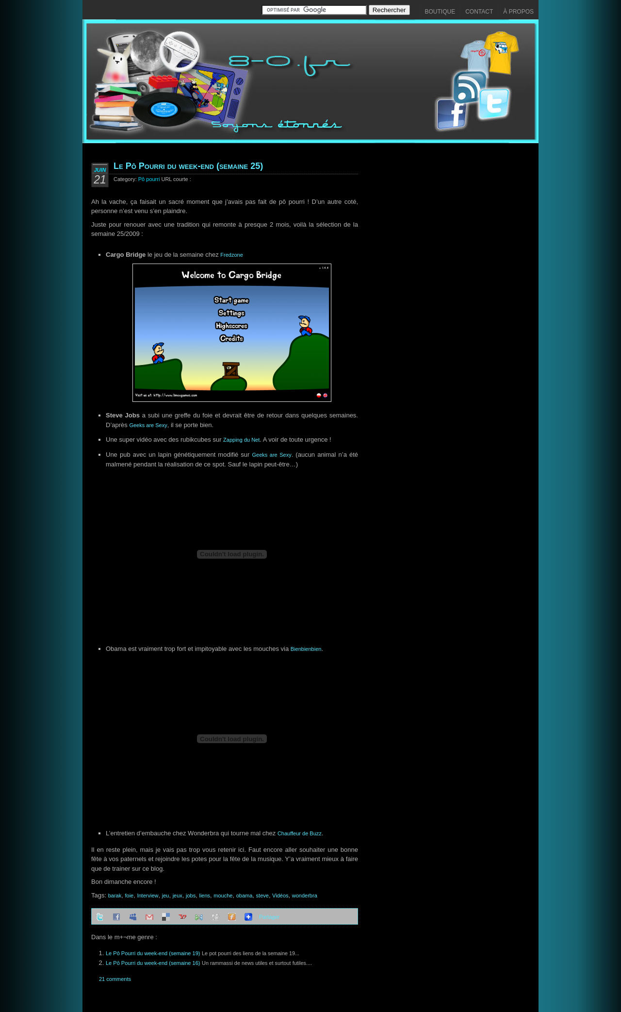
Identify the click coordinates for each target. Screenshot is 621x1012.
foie (129, 895)
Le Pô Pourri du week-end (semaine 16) (153, 963)
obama (244, 895)
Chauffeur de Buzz (300, 833)
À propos (518, 11)
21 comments (115, 979)
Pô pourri (149, 179)
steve (262, 895)
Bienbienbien (306, 649)
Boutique (440, 11)
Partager (269, 917)
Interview (147, 895)
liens (204, 895)
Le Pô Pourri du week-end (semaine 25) (188, 166)
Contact (479, 11)
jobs (191, 895)
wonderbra (304, 895)
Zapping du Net (241, 440)
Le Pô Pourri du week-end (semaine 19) (153, 953)
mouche (222, 895)
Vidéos (280, 895)
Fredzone (231, 255)
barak (115, 895)
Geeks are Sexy (148, 425)
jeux (177, 895)
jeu (165, 895)
